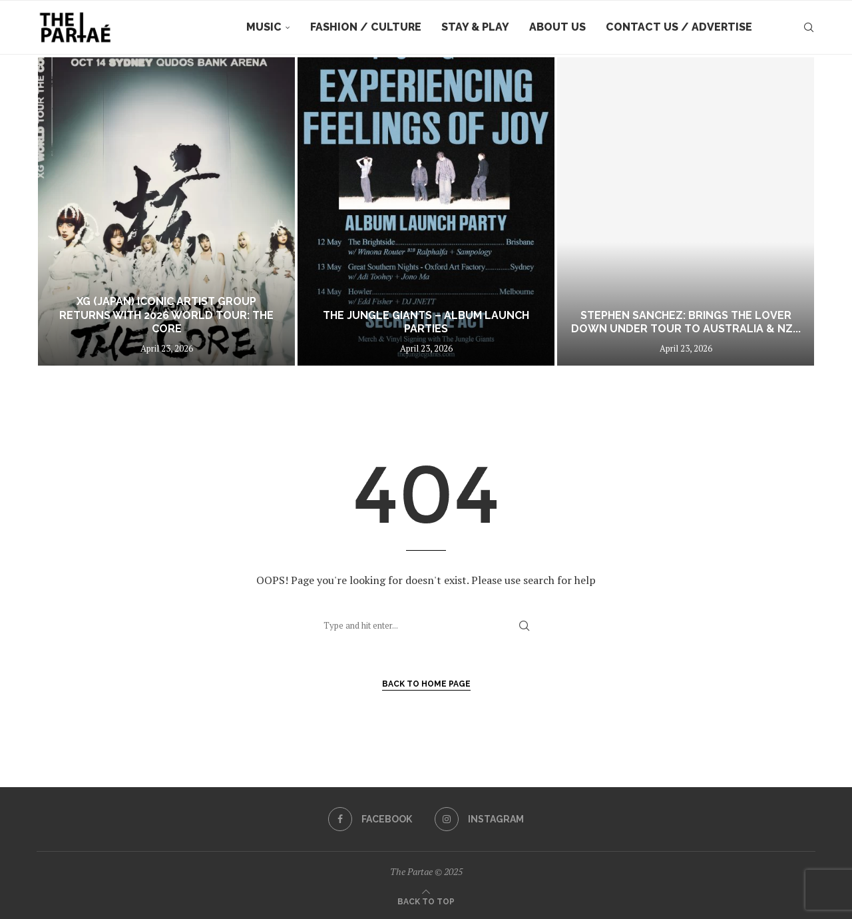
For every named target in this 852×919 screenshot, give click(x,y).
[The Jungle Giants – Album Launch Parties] (426, 211)
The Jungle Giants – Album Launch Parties (426, 322)
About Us (557, 27)
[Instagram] (479, 819)
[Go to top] (426, 900)
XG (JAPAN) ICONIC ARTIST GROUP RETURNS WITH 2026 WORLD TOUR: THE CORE (166, 315)
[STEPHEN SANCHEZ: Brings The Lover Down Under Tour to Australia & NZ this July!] (685, 211)
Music (264, 27)
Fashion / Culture (365, 27)
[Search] (808, 27)
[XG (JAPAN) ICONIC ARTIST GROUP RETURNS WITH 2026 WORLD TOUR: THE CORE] (166, 211)
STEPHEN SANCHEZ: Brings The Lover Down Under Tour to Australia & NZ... (686, 322)
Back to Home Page (426, 684)
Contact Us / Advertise (679, 27)
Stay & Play (475, 27)
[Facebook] (370, 819)
